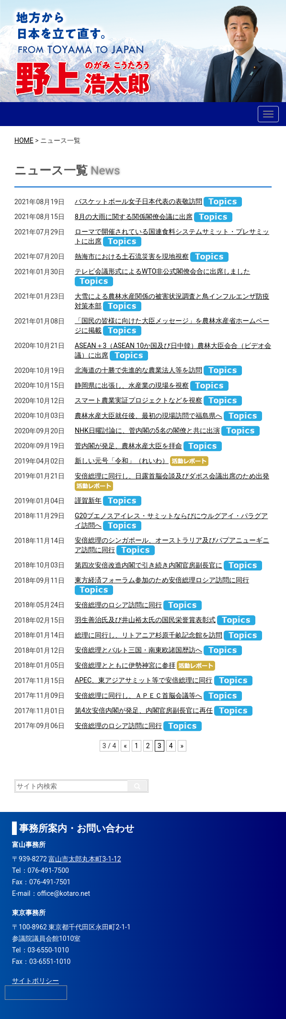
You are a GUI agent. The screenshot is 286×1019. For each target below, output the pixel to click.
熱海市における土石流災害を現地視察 (132, 256)
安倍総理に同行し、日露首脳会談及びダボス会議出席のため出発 (172, 476)
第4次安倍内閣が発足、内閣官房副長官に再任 (144, 710)
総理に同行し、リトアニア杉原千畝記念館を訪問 (148, 635)
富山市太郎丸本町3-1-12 (84, 859)
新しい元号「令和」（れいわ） (122, 460)
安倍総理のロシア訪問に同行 (118, 605)
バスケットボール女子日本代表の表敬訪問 (138, 201)
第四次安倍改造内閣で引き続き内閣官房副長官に (148, 565)
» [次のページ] (182, 746)
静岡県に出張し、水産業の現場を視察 (132, 385)
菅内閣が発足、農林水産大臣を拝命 (128, 446)
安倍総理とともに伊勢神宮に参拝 (125, 665)
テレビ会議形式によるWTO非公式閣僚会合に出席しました (162, 271)
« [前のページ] (125, 746)
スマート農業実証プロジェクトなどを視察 (138, 400)
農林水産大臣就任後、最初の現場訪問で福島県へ (148, 415)
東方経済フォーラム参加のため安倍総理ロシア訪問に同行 (162, 580)
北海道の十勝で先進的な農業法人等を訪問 (138, 370)
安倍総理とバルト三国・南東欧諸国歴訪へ (138, 650)
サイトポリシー (35, 980)
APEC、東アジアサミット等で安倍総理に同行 (143, 680)
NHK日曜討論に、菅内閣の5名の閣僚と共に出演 (147, 430)
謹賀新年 (88, 500)
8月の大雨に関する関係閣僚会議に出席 (134, 216)
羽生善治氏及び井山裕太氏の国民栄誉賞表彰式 (145, 620)
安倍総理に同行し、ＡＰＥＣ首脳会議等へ (138, 695)
